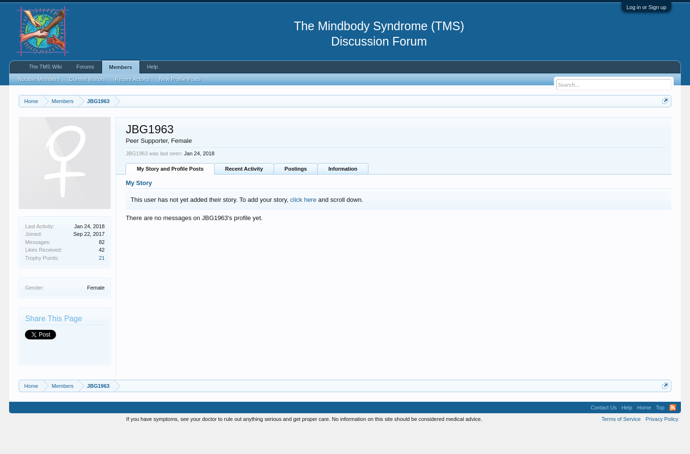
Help (152, 67)
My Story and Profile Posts (170, 193)
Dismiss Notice (663, 123)
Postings (296, 193)
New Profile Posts (180, 79)
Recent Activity (244, 193)
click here (303, 223)
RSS (672, 432)
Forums (85, 67)
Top (660, 432)
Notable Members (38, 79)
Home (644, 432)
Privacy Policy (661, 443)
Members (120, 67)
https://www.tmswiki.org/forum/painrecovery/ (458, 124)
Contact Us (603, 432)
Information (342, 193)
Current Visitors (87, 79)
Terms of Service (621, 443)
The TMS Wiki (45, 67)
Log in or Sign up (646, 7)
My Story (139, 207)
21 (101, 282)
